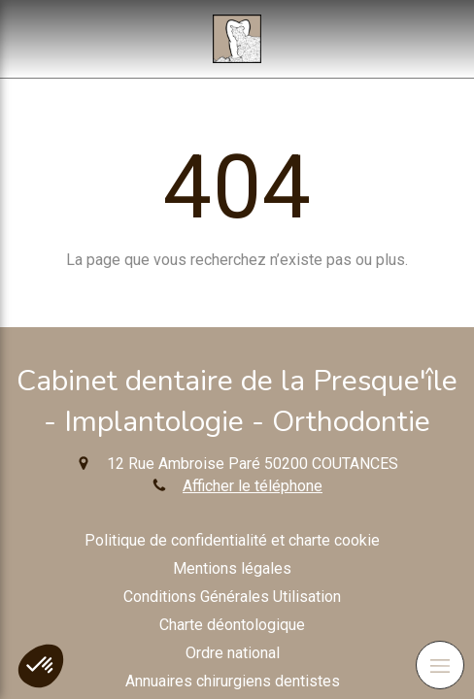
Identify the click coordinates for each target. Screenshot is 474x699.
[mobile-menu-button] (440, 665)
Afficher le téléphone (252, 486)
